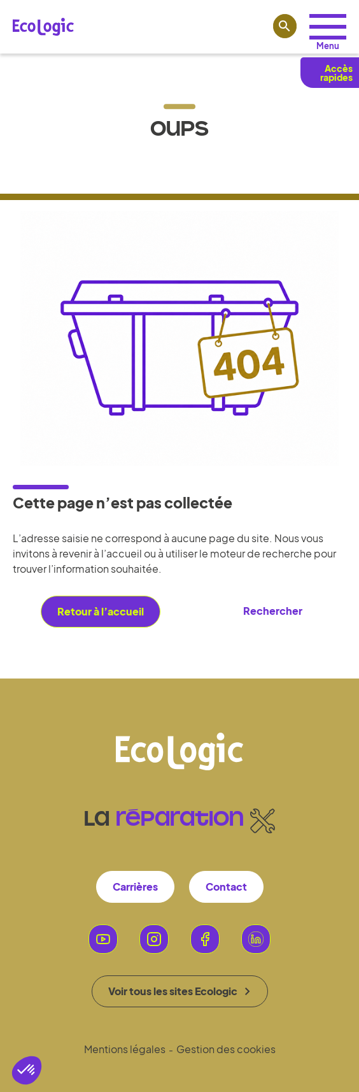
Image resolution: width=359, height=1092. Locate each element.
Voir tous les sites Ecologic (179, 991)
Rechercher (272, 610)
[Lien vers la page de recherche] (285, 26)
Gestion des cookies (226, 1049)
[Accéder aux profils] (327, 27)
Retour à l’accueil (100, 611)
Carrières (135, 886)
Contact (226, 886)
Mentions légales (124, 1049)
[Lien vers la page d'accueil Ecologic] (43, 27)
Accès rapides (336, 72)
